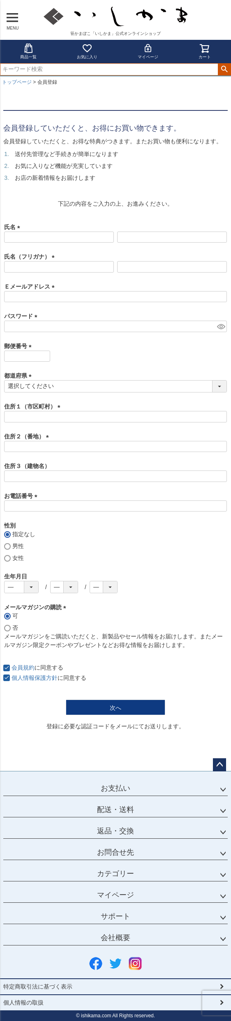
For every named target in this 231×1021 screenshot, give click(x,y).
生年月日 (15, 576)
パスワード (22, 316)
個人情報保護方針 (35, 678)
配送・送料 (115, 809)
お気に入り (87, 51)
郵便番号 (19, 346)
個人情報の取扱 (23, 1002)
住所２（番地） (28, 436)
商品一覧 (28, 51)
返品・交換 (115, 831)
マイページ (148, 51)
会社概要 (115, 938)
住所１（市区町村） (33, 406)
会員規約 (23, 667)
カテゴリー (115, 874)
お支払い (115, 788)
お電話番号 (22, 496)
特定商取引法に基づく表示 (37, 986)
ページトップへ (219, 764)
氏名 (13, 227)
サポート (115, 916)
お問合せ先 (115, 852)
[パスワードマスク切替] (220, 326)
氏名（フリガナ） (31, 256)
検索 (224, 69)
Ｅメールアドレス (31, 286)
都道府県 (19, 375)
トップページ (17, 82)
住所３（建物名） (27, 466)
